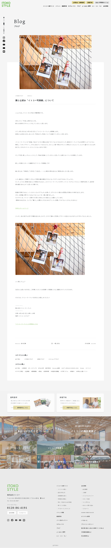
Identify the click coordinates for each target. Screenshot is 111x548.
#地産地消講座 (55, 371)
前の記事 (21, 343)
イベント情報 (60, 512)
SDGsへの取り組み (88, 505)
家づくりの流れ (62, 505)
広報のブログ (40, 359)
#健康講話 (34, 371)
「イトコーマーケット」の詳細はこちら (26, 324)
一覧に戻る (55, 343)
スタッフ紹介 (86, 499)
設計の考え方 (61, 492)
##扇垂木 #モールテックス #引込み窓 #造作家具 (36, 368)
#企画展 (27, 371)
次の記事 (90, 343)
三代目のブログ (28, 359)
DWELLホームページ (22, 208)
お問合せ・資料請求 (78, 2)
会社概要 (85, 489)
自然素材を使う (62, 496)
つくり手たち (86, 502)
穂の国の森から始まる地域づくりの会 (92, 528)
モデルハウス (72, 6)
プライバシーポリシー (87, 524)
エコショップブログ (54, 359)
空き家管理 (85, 536)
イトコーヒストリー (88, 496)
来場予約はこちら (72, 408)
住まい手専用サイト (102, 2)
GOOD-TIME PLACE (87, 512)
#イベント (88, 368)
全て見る (17, 359)
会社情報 (105, 6)
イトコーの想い (62, 489)
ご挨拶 (84, 492)
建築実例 (64, 6)
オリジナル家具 (85, 516)
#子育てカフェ (64, 371)
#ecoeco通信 (56, 368)
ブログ (79, 6)
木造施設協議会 (86, 532)
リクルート (22, 513)
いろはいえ (84, 520)
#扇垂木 (72, 371)
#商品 (40, 371)
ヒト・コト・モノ (97, 6)
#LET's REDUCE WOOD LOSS (70, 368)
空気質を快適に (62, 499)
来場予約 (90, 2)
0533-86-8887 (13, 501)
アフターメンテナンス (64, 509)
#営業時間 (46, 371)
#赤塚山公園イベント (82, 371)
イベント (58, 6)
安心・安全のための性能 (64, 502)
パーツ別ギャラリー (62, 520)
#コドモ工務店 (19, 371)
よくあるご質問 (86, 6)
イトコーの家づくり (48, 6)
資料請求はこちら (22, 408)
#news (82, 368)
